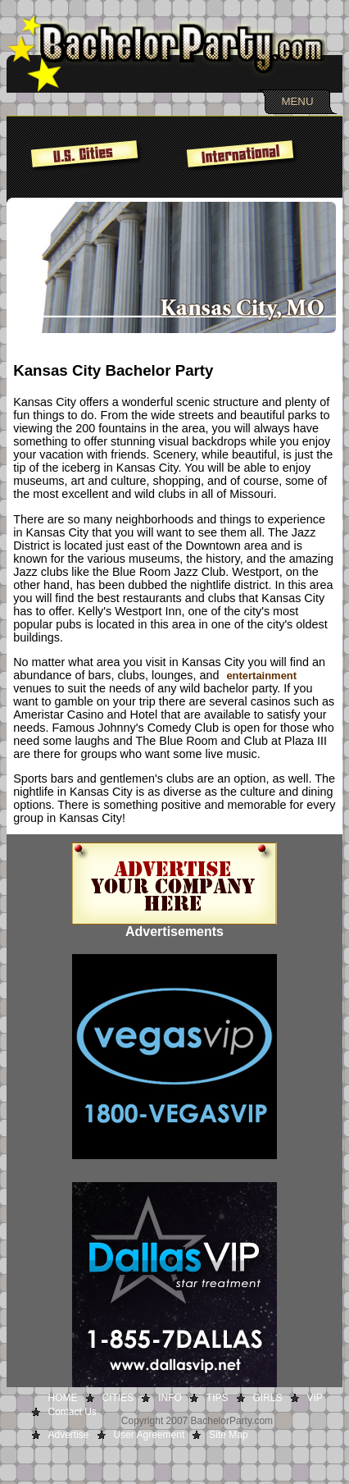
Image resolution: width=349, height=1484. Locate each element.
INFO (170, 1398)
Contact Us (72, 1412)
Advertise (68, 1435)
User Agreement (149, 1435)
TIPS (217, 1398)
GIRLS (268, 1398)
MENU (297, 101)
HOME (63, 1398)
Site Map (228, 1435)
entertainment (261, 675)
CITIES (118, 1398)
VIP (315, 1398)
